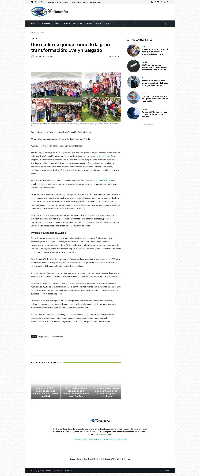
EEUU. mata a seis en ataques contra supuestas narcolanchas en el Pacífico (76, 396)
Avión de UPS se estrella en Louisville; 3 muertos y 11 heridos (154, 114)
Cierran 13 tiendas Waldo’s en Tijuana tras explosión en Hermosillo (155, 98)
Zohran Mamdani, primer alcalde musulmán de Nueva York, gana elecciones (106, 396)
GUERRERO (40, 33)
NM (40, 57)
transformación (57, 337)
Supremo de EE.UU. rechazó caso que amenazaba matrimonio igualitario (46, 396)
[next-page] (36, 406)
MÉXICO (144, 93)
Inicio (33, 33)
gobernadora (104, 156)
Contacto (77, 442)
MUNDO (45, 391)
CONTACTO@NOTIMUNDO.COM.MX (95, 442)
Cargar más (148, 125)
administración (105, 180)
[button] (166, 24)
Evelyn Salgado (44, 337)
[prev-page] (32, 406)
